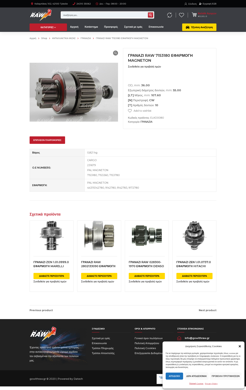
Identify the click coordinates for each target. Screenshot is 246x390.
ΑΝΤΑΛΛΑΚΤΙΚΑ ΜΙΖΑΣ (64, 38)
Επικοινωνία (99, 347)
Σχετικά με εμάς (101, 342)
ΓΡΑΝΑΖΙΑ (85, 38)
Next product (207, 310)
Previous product (41, 310)
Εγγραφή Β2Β (207, 3)
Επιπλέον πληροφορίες (47, 140)
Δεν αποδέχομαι (196, 376)
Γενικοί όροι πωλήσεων (149, 342)
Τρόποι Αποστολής (103, 356)
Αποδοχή (174, 376)
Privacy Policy (211, 383)
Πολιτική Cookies (196, 383)
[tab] (47, 140)
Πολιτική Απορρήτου (147, 347)
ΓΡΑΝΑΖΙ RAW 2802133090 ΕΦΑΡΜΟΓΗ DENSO (98, 268)
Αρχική (33, 38)
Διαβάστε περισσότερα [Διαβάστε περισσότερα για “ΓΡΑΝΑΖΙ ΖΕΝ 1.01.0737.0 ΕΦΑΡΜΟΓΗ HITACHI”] (194, 278)
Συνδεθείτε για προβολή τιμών (144, 66)
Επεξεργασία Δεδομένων (149, 356)
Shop (44, 38)
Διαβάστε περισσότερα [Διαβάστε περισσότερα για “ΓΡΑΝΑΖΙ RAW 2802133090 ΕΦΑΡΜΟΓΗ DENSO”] (99, 278)
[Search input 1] (105, 15)
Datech (78, 382)
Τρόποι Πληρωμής (103, 352)
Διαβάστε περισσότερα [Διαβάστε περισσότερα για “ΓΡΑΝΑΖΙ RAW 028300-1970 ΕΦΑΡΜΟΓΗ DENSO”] (146, 278)
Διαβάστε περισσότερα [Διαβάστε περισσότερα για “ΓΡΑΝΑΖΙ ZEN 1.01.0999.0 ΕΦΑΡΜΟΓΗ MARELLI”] (51, 278)
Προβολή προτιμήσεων (226, 376)
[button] (239, 346)
